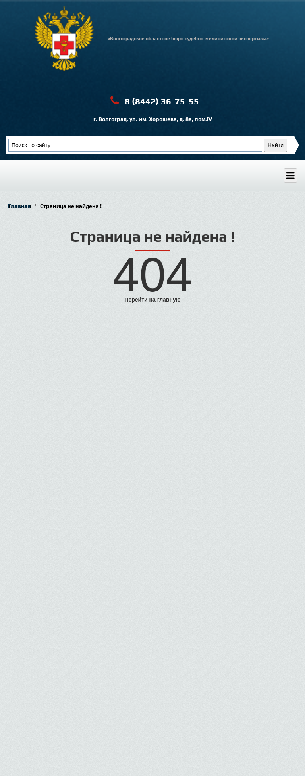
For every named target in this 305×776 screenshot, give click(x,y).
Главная (19, 206)
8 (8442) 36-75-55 (152, 100)
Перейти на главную (152, 300)
